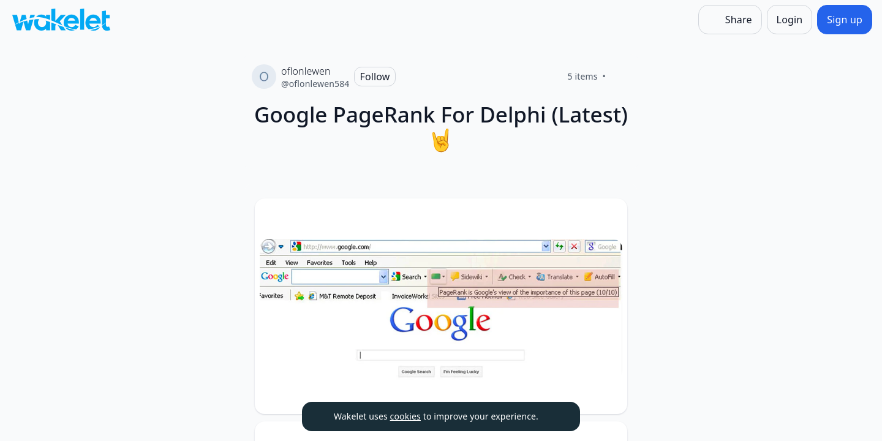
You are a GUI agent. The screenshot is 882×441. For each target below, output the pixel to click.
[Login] (790, 19)
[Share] (730, 19)
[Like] (620, 76)
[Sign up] (844, 19)
